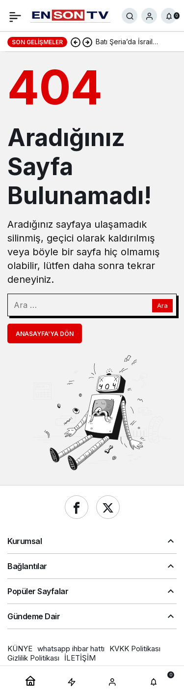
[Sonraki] (87, 42)
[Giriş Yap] (149, 16)
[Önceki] (75, 42)
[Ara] (129, 16)
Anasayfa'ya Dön (45, 333)
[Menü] (15, 16)
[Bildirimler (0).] (169, 16)
